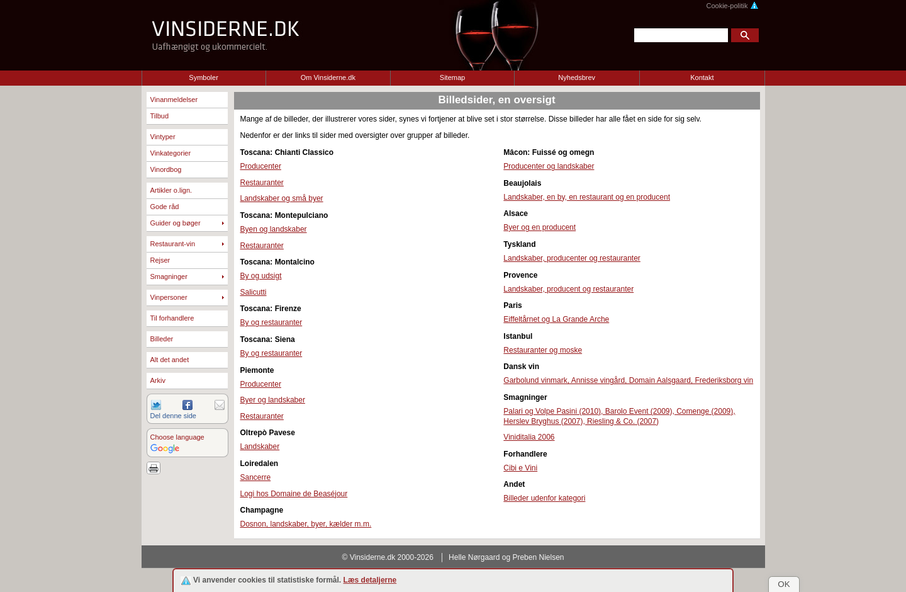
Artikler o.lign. (171, 190)
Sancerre (255, 477)
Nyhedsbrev (576, 77)
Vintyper (163, 136)
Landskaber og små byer (281, 198)
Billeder (162, 339)
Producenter (260, 166)
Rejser (160, 260)
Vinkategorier (170, 153)
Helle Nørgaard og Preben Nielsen (506, 557)
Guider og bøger (175, 223)
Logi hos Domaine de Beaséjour (294, 493)
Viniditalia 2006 (528, 437)
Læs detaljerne (370, 580)
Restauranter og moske (542, 350)
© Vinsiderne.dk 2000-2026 (387, 557)
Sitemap (452, 77)
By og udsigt (261, 275)
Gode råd (164, 206)
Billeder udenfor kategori (544, 498)
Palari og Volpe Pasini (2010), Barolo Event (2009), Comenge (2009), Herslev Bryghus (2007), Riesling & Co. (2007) (619, 416)
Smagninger (168, 276)
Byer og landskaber (272, 400)
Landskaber (260, 446)
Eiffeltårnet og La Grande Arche (556, 319)
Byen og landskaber (273, 229)
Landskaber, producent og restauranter (568, 289)
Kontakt (701, 77)
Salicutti (253, 292)
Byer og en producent (539, 227)
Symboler (203, 77)
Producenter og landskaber (548, 166)
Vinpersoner (168, 297)
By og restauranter (271, 322)
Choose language (177, 437)
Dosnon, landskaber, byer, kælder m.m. (306, 524)
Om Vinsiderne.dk (328, 77)
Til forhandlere (172, 318)
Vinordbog (166, 169)
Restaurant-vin (173, 244)
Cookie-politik (732, 5)
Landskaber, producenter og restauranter (571, 258)
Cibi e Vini (520, 468)
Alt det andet (169, 359)
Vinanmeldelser (174, 99)
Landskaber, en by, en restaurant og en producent (586, 197)
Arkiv (157, 380)
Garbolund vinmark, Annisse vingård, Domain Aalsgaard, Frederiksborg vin (628, 380)
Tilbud (159, 116)
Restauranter (262, 182)
